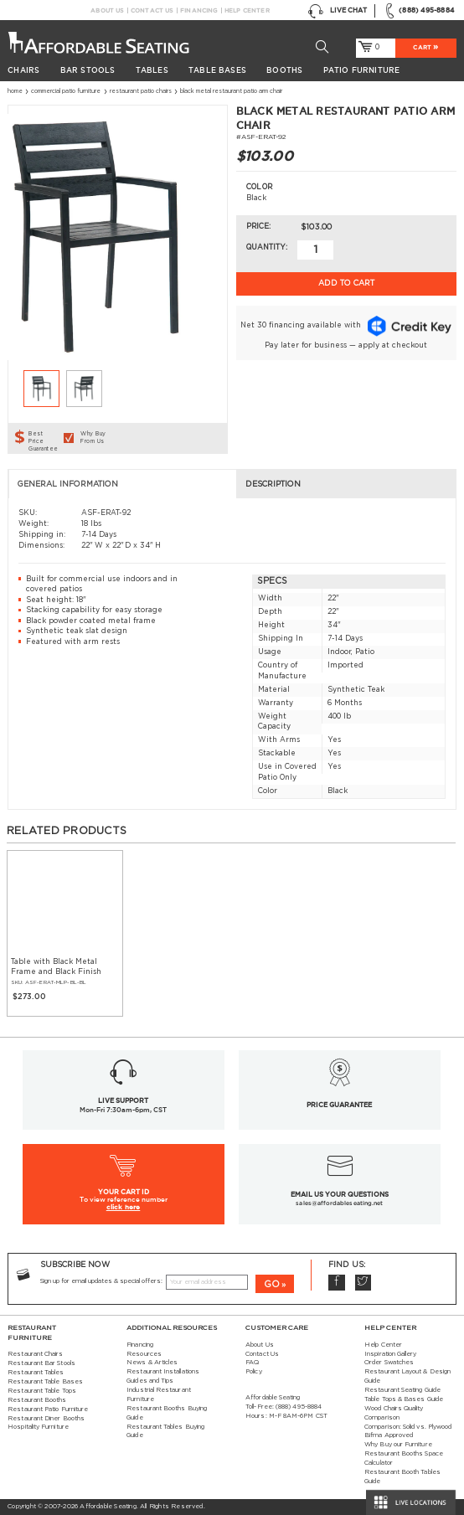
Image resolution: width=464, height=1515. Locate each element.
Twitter (363, 1283)
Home (15, 91)
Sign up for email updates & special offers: (101, 1281)
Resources (144, 1354)
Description (273, 484)
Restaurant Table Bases (45, 1381)
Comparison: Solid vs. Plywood (407, 1427)
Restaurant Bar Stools (41, 1363)
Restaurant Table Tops (42, 1391)
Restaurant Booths (37, 1400)
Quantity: (266, 247)
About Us (106, 10)
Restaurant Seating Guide (402, 1390)
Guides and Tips (149, 1381)
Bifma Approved (388, 1435)
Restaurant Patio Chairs (141, 91)
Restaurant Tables (36, 1372)
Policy (253, 1371)
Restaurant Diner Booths (46, 1418)
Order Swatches (389, 1362)
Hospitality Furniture (38, 1427)
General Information (68, 484)
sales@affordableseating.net (339, 1203)
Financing (199, 10)
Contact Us (152, 10)
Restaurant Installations (162, 1371)
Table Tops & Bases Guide (403, 1399)
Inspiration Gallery (390, 1354)
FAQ (252, 1362)
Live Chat (337, 11)
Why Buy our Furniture (398, 1444)
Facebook (336, 1283)
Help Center (247, 10)
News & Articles (152, 1362)
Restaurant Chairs (35, 1354)
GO (272, 1284)
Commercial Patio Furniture (66, 91)
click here (123, 1206)
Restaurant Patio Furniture (48, 1409)
